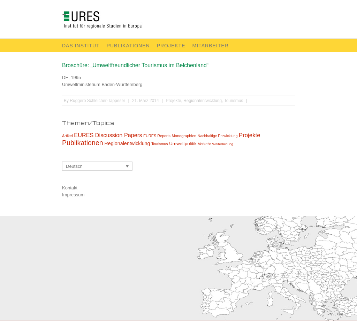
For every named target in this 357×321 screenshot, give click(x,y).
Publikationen (128, 45)
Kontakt (69, 187)
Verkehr (204, 144)
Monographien (184, 136)
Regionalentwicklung (202, 100)
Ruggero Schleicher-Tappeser (97, 100)
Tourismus (233, 100)
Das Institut (81, 45)
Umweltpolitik (183, 143)
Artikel (67, 136)
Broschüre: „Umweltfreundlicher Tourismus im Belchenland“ (135, 65)
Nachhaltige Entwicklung (218, 136)
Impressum (73, 194)
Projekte (171, 45)
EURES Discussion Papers (108, 135)
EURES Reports (156, 136)
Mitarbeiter (210, 45)
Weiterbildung (222, 144)
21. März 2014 (145, 100)
